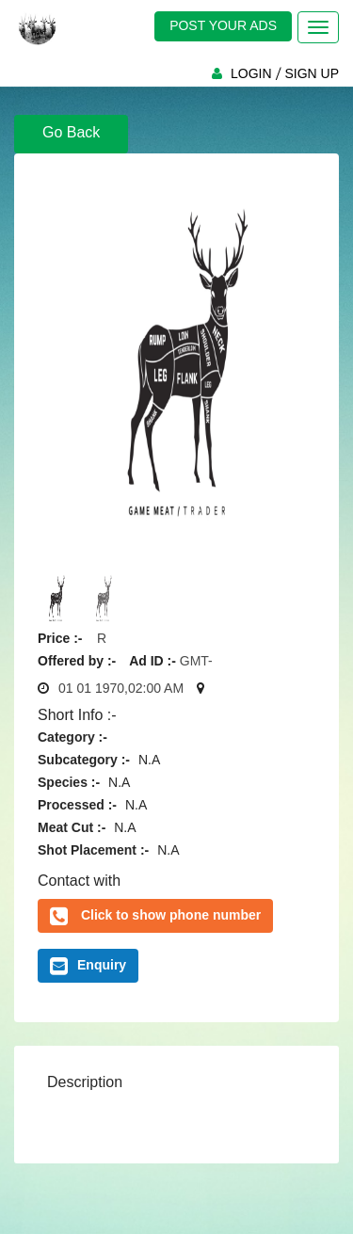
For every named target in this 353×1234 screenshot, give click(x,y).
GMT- (196, 660)
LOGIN (251, 73)
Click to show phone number (171, 914)
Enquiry (88, 965)
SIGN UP (311, 73)
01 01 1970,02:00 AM (121, 688)
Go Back (71, 132)
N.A (149, 759)
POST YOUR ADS (223, 25)
